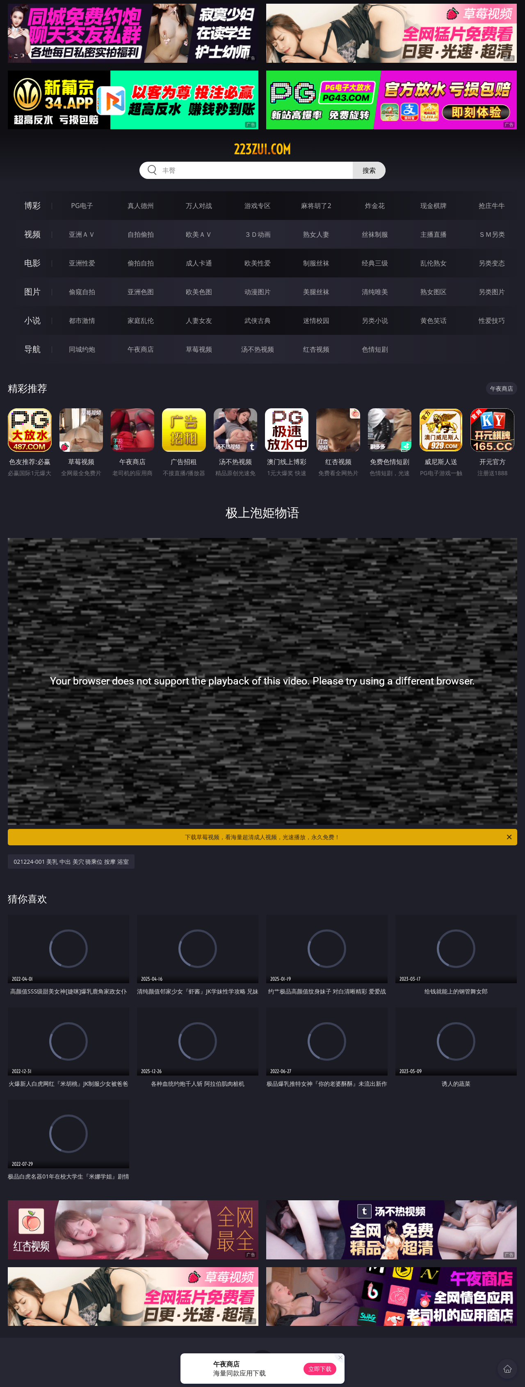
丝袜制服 (375, 234)
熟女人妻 (316, 234)
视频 (32, 234)
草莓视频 (199, 349)
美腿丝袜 (316, 291)
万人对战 (199, 205)
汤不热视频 (257, 349)
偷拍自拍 (141, 263)
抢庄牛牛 (492, 205)
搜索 (369, 170)
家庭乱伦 (141, 320)
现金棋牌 (433, 205)
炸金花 (375, 205)
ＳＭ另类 (492, 234)
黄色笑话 (433, 320)
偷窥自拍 (82, 291)
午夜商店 (141, 349)
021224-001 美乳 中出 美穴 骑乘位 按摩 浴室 (71, 861)
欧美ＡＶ (199, 234)
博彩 (32, 205)
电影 (32, 262)
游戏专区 (257, 205)
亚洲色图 (141, 291)
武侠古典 (257, 320)
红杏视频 (316, 349)
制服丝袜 (316, 263)
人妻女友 (199, 320)
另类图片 (492, 291)
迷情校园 (316, 320)
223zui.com (262, 149)
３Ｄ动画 (257, 234)
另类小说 (375, 320)
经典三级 (375, 263)
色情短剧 (375, 349)
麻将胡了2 (316, 205)
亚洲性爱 (82, 263)
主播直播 (433, 234)
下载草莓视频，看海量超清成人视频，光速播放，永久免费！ (349, 837)
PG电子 (82, 205)
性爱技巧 (492, 320)
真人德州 (141, 205)
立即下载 (319, 1369)
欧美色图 (199, 291)
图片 (32, 291)
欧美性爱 (257, 263)
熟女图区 (433, 291)
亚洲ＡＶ (82, 234)
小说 (32, 320)
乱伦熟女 (433, 263)
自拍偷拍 (141, 234)
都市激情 (82, 320)
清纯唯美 (375, 291)
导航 (32, 349)
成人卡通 (199, 263)
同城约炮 (82, 349)
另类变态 (492, 263)
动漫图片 (257, 291)
